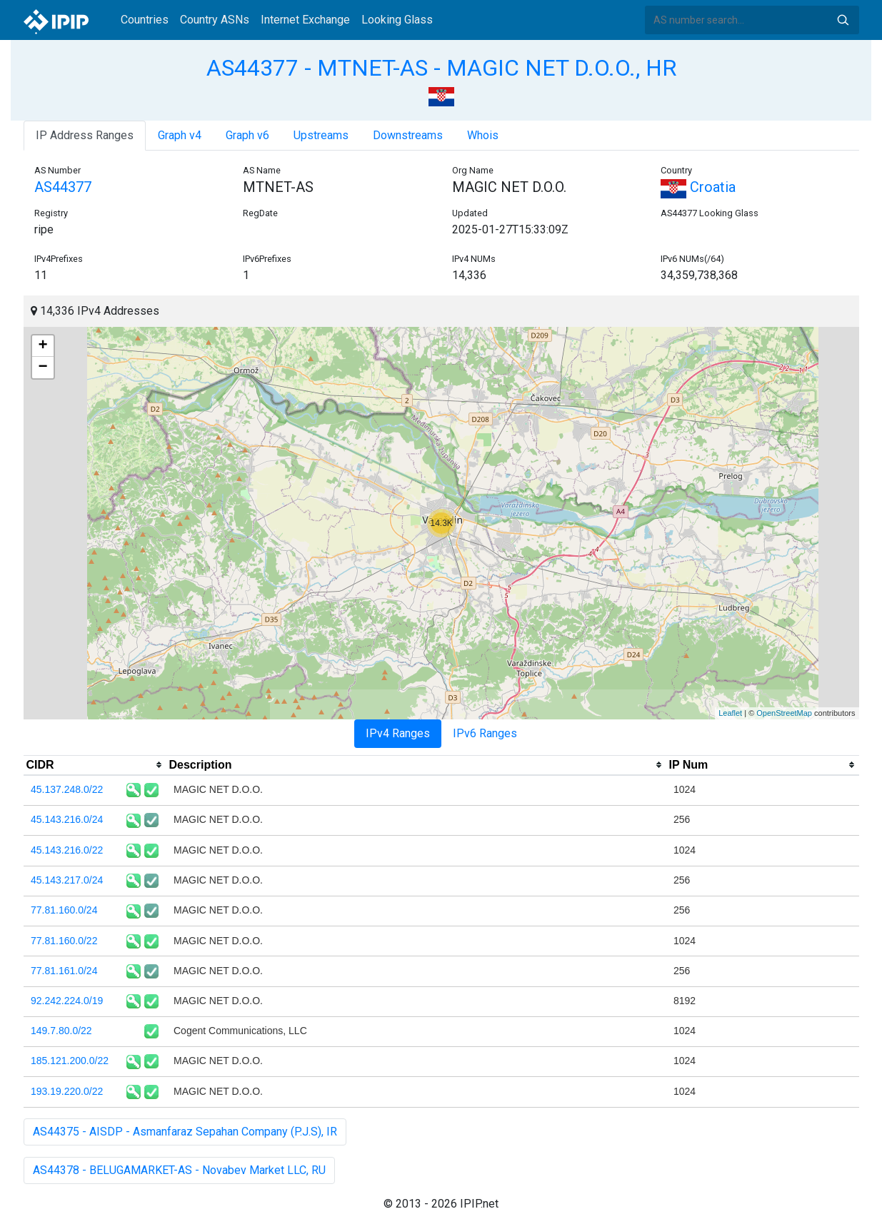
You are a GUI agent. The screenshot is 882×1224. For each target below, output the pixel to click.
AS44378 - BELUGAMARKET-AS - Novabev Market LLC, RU (179, 1170)
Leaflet (730, 713)
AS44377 (62, 187)
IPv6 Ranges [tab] (485, 733)
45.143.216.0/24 (67, 819)
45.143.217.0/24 (67, 880)
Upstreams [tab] (321, 135)
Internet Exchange (305, 19)
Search (843, 20)
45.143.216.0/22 (67, 850)
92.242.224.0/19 (67, 1000)
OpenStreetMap (784, 713)
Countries (145, 19)
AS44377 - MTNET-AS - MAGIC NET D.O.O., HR (441, 67)
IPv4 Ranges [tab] (398, 733)
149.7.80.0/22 (61, 1030)
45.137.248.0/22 (67, 789)
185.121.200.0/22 (70, 1060)
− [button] (42, 367)
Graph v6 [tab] (247, 135)
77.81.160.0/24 (64, 910)
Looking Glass (397, 19)
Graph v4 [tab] (179, 135)
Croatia (698, 187)
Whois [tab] (482, 135)
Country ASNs (214, 19)
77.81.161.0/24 (64, 970)
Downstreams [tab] (408, 135)
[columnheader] (95, 765)
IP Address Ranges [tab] (85, 135)
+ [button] (42, 346)
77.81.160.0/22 (64, 940)
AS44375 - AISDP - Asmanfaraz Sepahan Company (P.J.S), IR (185, 1131)
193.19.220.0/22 (67, 1091)
